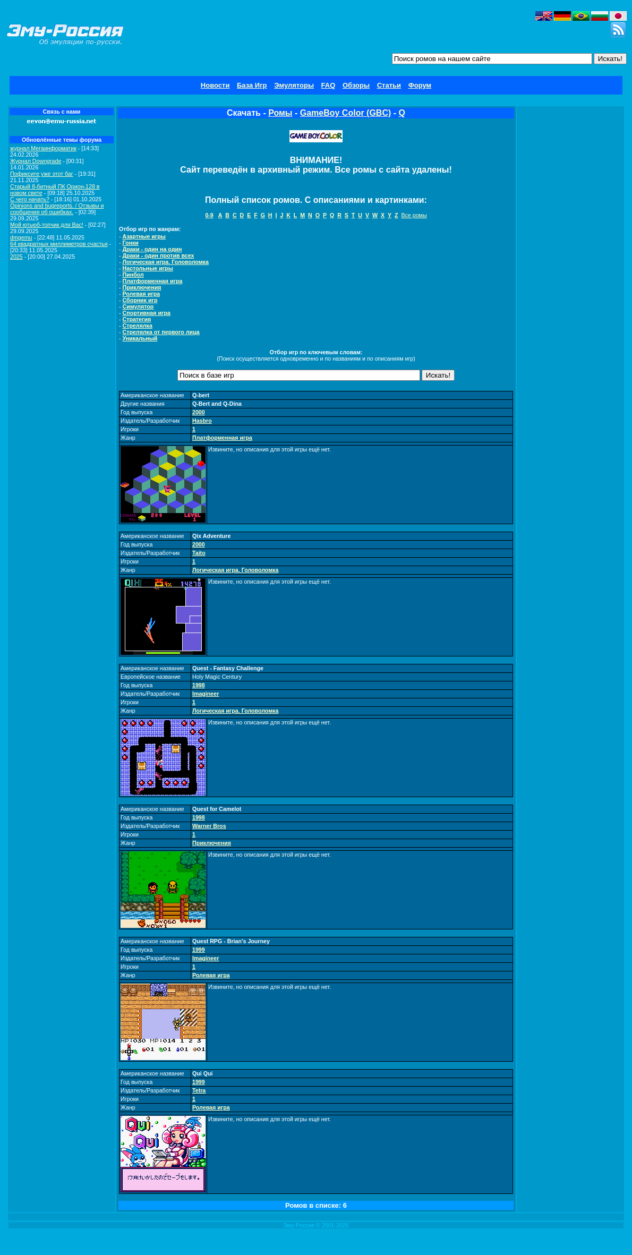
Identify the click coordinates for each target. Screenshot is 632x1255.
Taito (199, 553)
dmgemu (21, 237)
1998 (198, 685)
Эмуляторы (294, 85)
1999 (198, 949)
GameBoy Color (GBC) (345, 112)
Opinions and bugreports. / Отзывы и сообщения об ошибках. (57, 208)
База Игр (252, 85)
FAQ (328, 85)
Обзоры (356, 85)
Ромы (280, 112)
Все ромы (413, 215)
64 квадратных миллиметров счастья (59, 244)
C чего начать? (29, 199)
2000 (198, 412)
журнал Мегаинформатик (43, 148)
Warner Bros (209, 826)
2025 (16, 256)
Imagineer (205, 693)
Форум (419, 85)
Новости (215, 85)
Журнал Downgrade (35, 161)
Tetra (199, 1090)
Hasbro (202, 420)
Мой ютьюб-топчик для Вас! (46, 224)
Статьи (389, 85)
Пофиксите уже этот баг (41, 173)
